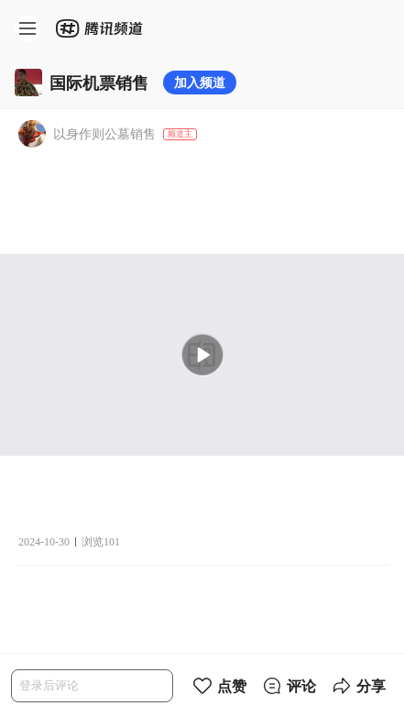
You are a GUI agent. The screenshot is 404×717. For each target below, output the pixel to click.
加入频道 (199, 82)
